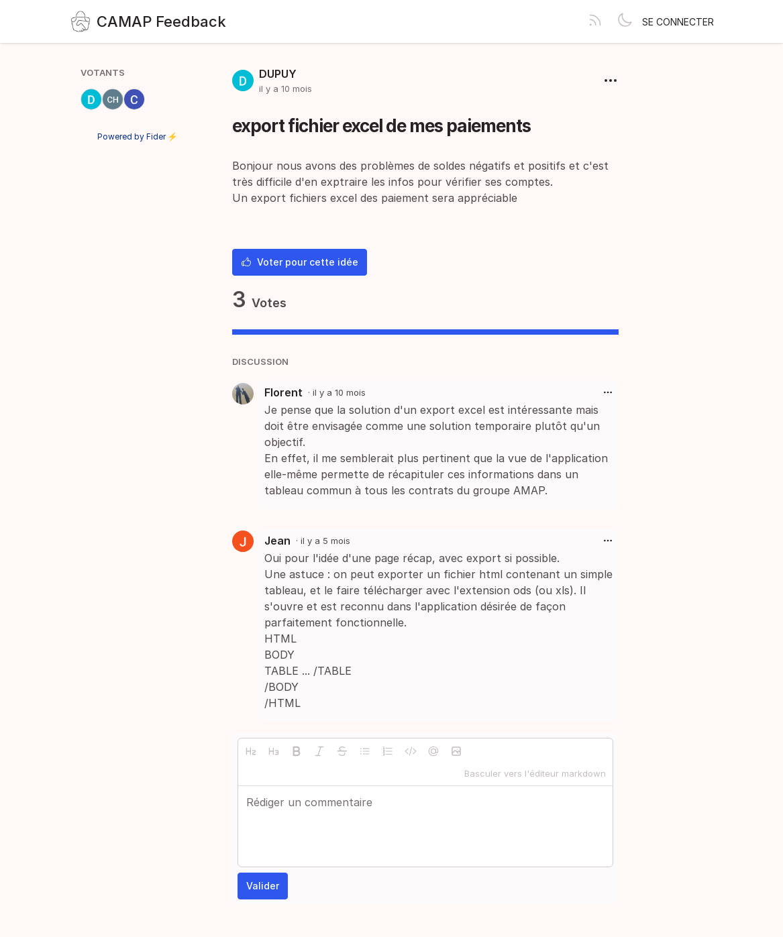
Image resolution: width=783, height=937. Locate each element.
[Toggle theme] (625, 21)
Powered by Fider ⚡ (137, 136)
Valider (262, 885)
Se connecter (678, 21)
